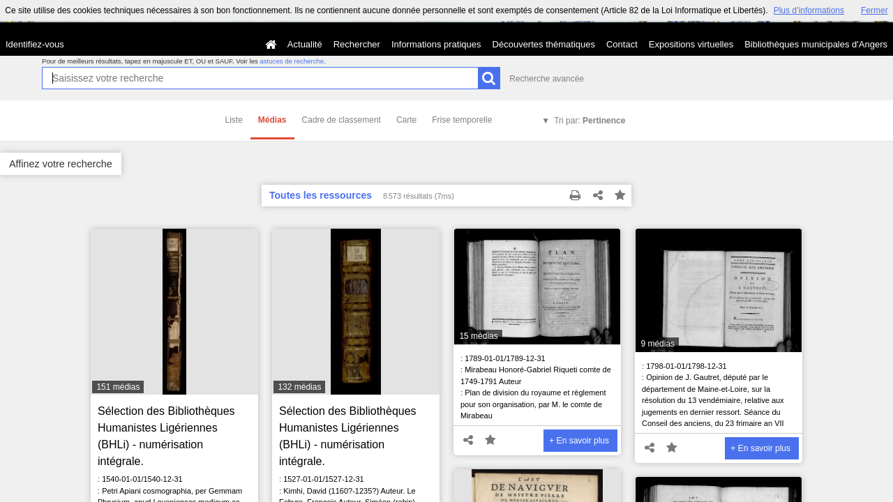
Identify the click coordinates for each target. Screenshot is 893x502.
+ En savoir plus (579, 441)
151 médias (118, 387)
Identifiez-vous (35, 44)
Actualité (304, 44)
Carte (406, 120)
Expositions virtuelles (691, 44)
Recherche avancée (546, 79)
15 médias (478, 336)
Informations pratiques (436, 44)
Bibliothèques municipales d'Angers (815, 44)
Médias (272, 120)
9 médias (657, 344)
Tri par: (589, 121)
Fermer (874, 10)
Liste (234, 120)
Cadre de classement (341, 120)
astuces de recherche (292, 61)
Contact (622, 44)
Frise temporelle (462, 120)
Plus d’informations (809, 10)
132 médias (299, 387)
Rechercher (356, 44)
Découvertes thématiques (544, 44)
